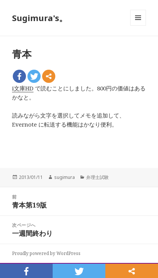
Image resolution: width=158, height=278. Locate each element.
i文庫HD (22, 88)
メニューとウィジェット (138, 25)
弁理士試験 (97, 177)
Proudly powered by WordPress (46, 253)
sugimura (64, 177)
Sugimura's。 (39, 17)
